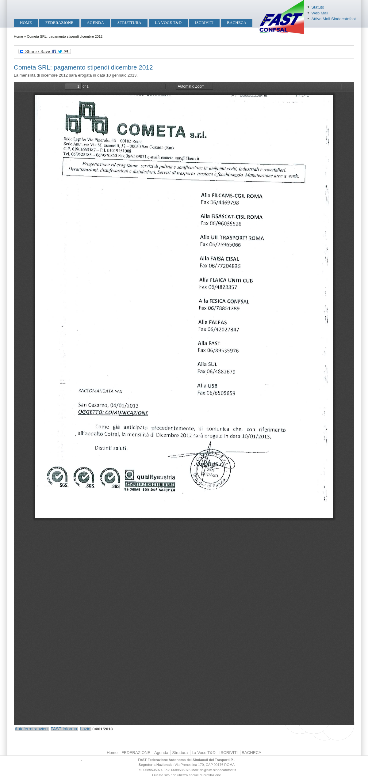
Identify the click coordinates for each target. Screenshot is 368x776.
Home (26, 22)
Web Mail (319, 13)
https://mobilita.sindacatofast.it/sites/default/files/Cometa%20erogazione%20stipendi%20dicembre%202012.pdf (184, 403)
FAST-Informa (64, 728)
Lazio (85, 728)
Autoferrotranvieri (31, 728)
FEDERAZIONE (59, 22)
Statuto (317, 7)
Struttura (129, 22)
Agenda (95, 22)
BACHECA (236, 22)
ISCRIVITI (204, 22)
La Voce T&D (168, 22)
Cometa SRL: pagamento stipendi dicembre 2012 (83, 67)
